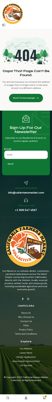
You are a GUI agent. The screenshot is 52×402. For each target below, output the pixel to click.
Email (7, 149)
